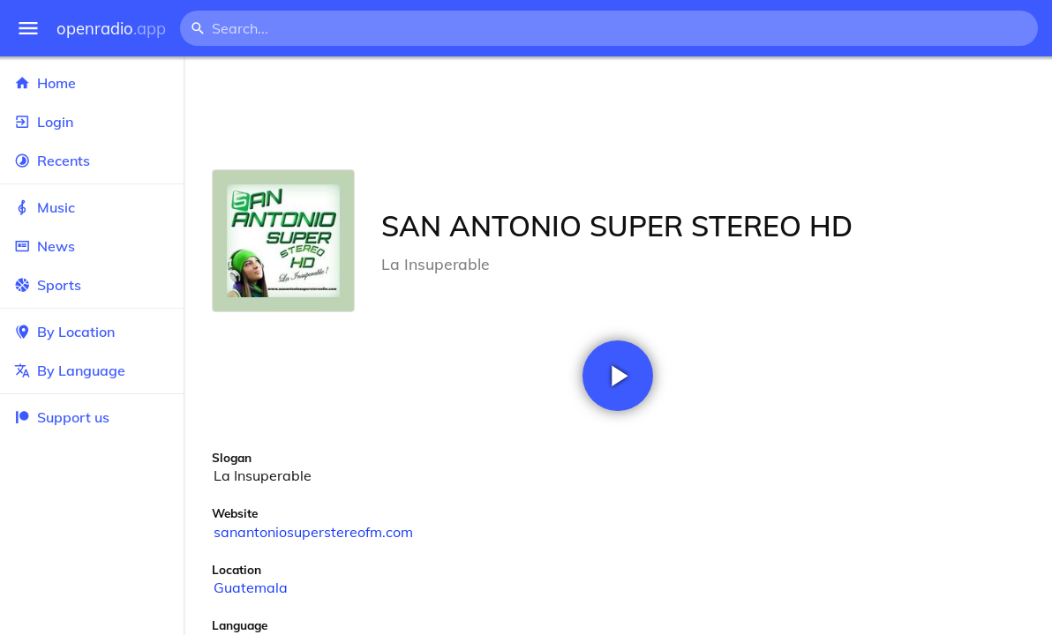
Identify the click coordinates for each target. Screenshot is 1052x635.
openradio (111, 29)
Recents (92, 160)
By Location (92, 331)
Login (92, 121)
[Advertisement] (618, 113)
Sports (92, 284)
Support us (61, 417)
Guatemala (251, 587)
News (92, 246)
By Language (92, 370)
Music (92, 207)
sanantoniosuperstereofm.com (313, 532)
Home (92, 83)
